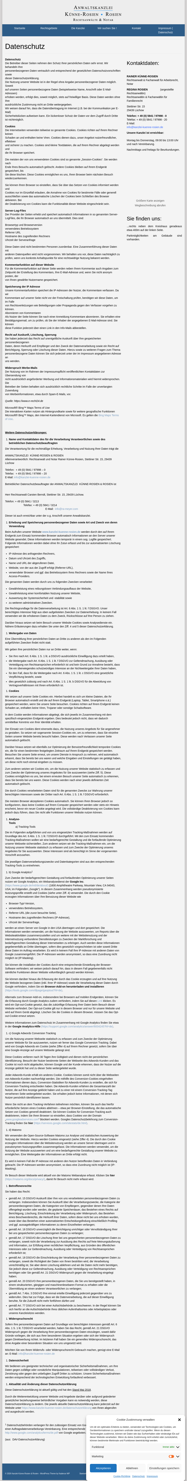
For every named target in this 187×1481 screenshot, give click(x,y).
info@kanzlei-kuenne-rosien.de (32, 477)
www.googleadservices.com (22, 1119)
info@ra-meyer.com (66, 508)
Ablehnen (132, 1468)
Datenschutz (138, 1476)
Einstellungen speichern (164, 1468)
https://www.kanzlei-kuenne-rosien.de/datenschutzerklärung (57, 1407)
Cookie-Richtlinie (121, 1476)
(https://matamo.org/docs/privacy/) (25, 1179)
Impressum (152, 1476)
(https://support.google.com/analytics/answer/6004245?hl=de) (77, 1026)
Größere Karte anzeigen (150, 200)
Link (99, 1000)
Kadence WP (64, 1474)
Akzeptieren (103, 1468)
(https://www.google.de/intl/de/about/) (26, 885)
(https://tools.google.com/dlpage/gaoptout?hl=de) (33, 990)
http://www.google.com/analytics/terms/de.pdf (31, 1432)
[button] (179, 1420)
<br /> (147, 174)
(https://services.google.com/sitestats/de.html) (60, 1123)
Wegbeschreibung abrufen (150, 205)
